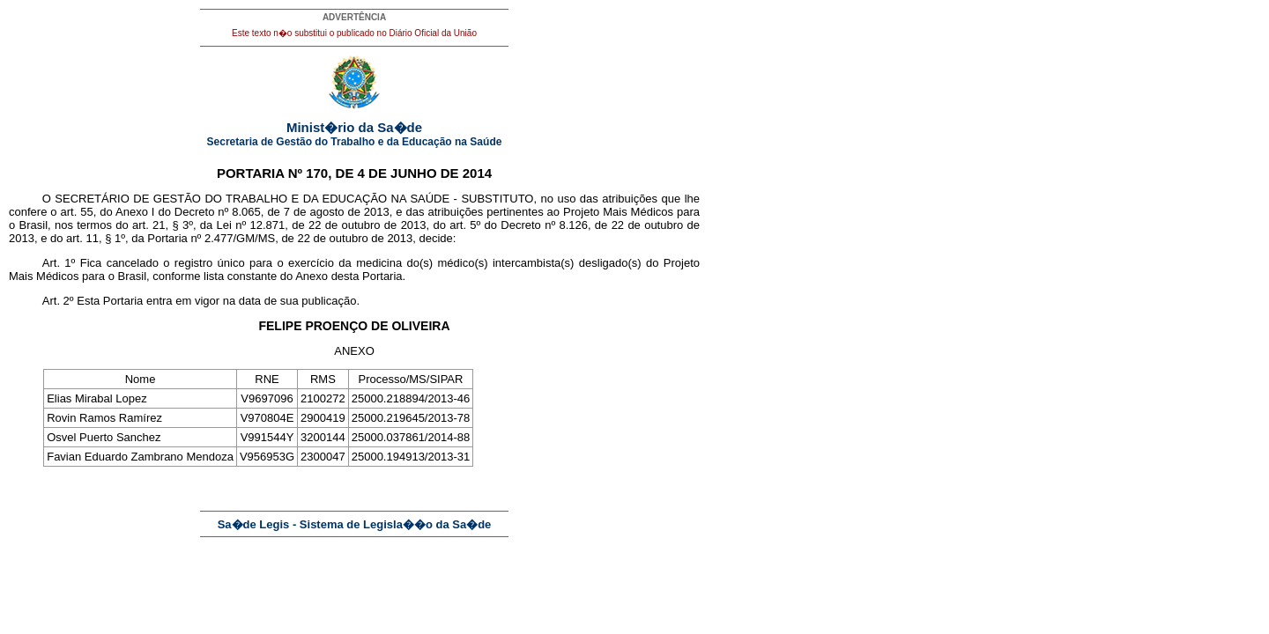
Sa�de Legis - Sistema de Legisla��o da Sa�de (355, 524)
